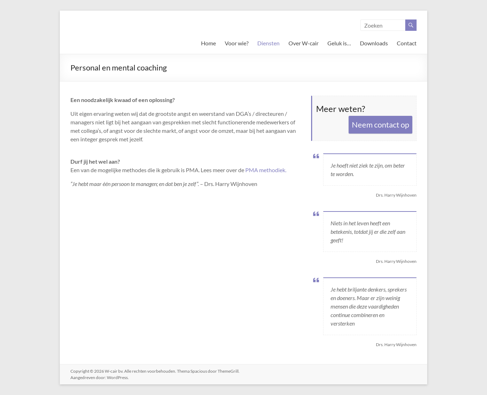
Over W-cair (303, 43)
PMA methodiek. (265, 170)
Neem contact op (380, 124)
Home (208, 43)
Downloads (374, 43)
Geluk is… (339, 43)
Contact (407, 43)
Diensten (268, 43)
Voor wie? (236, 43)
